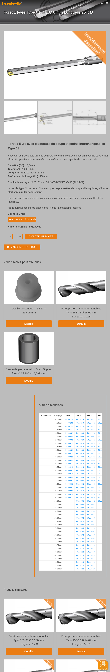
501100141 (91, 422)
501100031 (91, 456)
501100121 (91, 565)
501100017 (69, 446)
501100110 (80, 548)
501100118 (80, 562)
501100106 (80, 541)
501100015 (91, 443)
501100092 (80, 517)
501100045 (69, 470)
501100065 (69, 487)
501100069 (69, 490)
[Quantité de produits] (15, 236)
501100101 (91, 531)
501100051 (91, 473)
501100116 (80, 558)
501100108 (80, 545)
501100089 (91, 511)
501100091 (91, 514)
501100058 (80, 480)
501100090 (80, 514)
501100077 (69, 497)
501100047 (91, 470)
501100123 (91, 568)
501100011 (91, 439)
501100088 (80, 511)
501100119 (91, 562)
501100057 (69, 480)
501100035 (91, 460)
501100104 (80, 538)
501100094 (80, 521)
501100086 (80, 507)
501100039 (91, 463)
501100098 (80, 528)
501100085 (91, 504)
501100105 (91, 538)
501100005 (69, 436)
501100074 (80, 494)
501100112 (80, 551)
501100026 (80, 453)
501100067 (91, 487)
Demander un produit (22, 246)
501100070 (80, 490)
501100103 (91, 534)
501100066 (80, 487)
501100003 (91, 433)
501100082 (91, 500)
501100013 (69, 443)
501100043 (91, 467)
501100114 (80, 555)
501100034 (80, 460)
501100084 (80, 504)
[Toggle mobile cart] (102, 3)
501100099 (91, 528)
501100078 (80, 497)
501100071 (91, 490)
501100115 (91, 555)
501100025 (69, 453)
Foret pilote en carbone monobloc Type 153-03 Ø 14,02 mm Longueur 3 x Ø (81, 639)
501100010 (80, 439)
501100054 (80, 477)
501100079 (91, 497)
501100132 (80, 429)
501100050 (80, 473)
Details (28, 323)
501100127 (69, 426)
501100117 (91, 558)
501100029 (69, 456)
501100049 (69, 473)
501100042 (80, 467)
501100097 (91, 524)
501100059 (91, 480)
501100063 (91, 483)
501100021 (69, 450)
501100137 (91, 419)
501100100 (80, 531)
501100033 (69, 460)
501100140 (80, 422)
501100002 (80, 433)
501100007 (91, 436)
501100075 (91, 494)
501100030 (80, 456)
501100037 (69, 463)
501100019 (91, 446)
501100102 (80, 534)
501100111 (91, 548)
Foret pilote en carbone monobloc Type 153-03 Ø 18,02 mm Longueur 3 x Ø (81, 312)
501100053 (69, 477)
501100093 (91, 517)
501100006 (80, 436)
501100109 (91, 545)
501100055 (91, 477)
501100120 (80, 565)
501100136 (80, 419)
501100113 (91, 551)
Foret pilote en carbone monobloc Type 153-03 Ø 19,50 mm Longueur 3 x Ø (29, 639)
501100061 (69, 483)
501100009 (69, 439)
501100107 (91, 541)
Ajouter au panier (41, 236)
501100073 (69, 494)
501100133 (91, 429)
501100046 (80, 470)
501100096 (80, 524)
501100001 (69, 433)
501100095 (91, 521)
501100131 (69, 429)
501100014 (80, 443)
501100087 (91, 507)
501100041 (69, 467)
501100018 (80, 446)
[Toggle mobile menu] (107, 3)
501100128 (80, 426)
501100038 (80, 463)
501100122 (80, 568)
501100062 (80, 483)
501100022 (80, 450)
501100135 (69, 419)
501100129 (91, 426)
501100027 (91, 453)
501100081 (80, 500)
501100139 (69, 422)
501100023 (91, 450)
